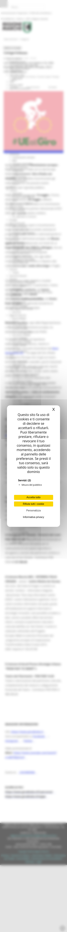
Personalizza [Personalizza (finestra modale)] (33, 510)
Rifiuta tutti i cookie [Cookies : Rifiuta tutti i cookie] (33, 504)
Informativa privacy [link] (33, 517)
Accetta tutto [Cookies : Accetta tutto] (33, 497)
